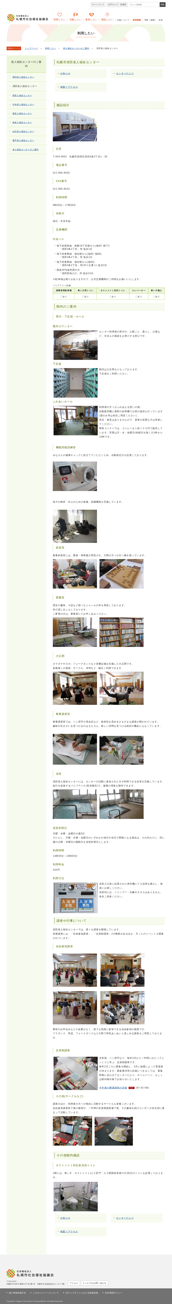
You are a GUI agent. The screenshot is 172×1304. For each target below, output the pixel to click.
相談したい (107, 19)
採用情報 (137, 20)
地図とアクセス (69, 87)
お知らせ (65, 73)
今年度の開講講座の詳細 (113, 1087)
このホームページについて (46, 1293)
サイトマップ (98, 4)
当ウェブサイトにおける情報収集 (82, 1293)
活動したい (75, 19)
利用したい (60, 19)
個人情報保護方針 (17, 1293)
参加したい (91, 19)
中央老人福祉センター (23, 104)
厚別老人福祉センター (23, 77)
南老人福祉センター (22, 122)
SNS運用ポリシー (114, 1293)
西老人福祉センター (22, 95)
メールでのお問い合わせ (94, 1283)
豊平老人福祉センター (23, 140)
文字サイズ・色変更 (117, 4)
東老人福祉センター (22, 113)
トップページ (31, 48)
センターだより (125, 73)
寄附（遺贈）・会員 (153, 20)
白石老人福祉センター (23, 131)
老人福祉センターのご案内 (76, 48)
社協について (123, 20)
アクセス (74, 1283)
